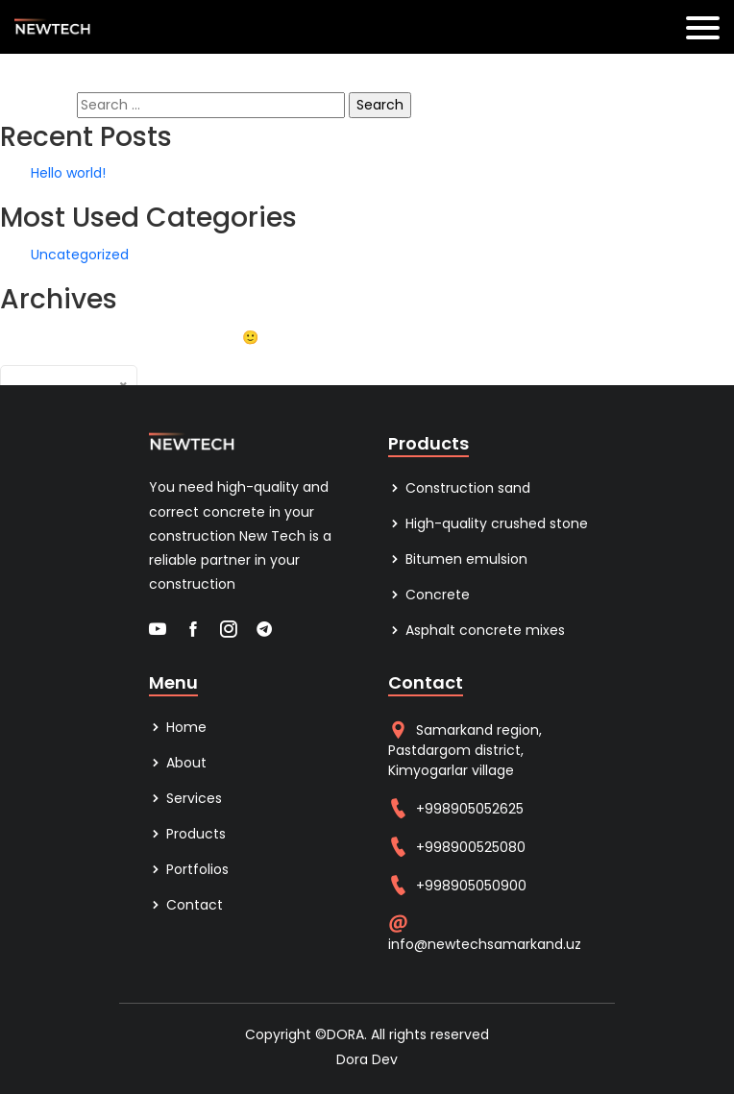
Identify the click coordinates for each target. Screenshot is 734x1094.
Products (187, 833)
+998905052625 (470, 808)
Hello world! (68, 172)
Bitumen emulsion (457, 559)
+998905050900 (471, 885)
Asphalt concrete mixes (476, 630)
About (178, 762)
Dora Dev (367, 1059)
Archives (165, 374)
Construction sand (459, 488)
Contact (186, 904)
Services (185, 798)
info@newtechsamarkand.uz (484, 944)
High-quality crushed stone (488, 523)
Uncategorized (80, 254)
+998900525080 (471, 847)
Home (178, 727)
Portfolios (189, 869)
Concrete (429, 594)
